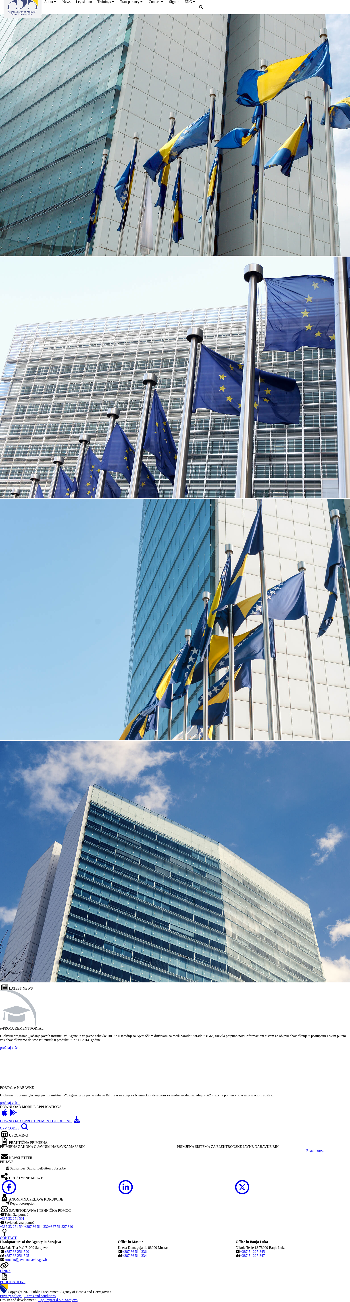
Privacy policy (11, 1296)
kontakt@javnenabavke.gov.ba (26, 1260)
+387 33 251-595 (16, 1256)
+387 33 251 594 (12, 1226)
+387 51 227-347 (252, 1256)
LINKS (5, 1271)
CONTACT (8, 1238)
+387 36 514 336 (134, 1252)
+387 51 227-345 (252, 1252)
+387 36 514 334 (134, 1256)
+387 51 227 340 (61, 1226)
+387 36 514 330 (36, 1226)
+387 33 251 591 (12, 1218)
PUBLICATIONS (12, 1282)
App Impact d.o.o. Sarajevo (58, 1300)
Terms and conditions (40, 1296)
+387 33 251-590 (16, 1252)
